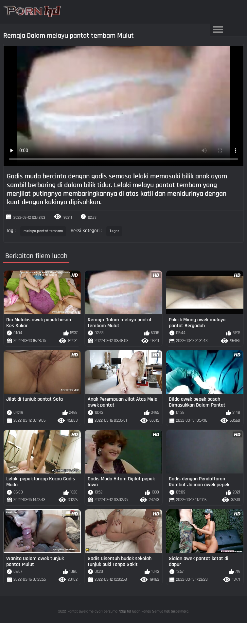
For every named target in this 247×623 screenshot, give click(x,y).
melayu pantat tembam (43, 231)
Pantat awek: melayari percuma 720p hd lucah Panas (109, 611)
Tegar (114, 231)
